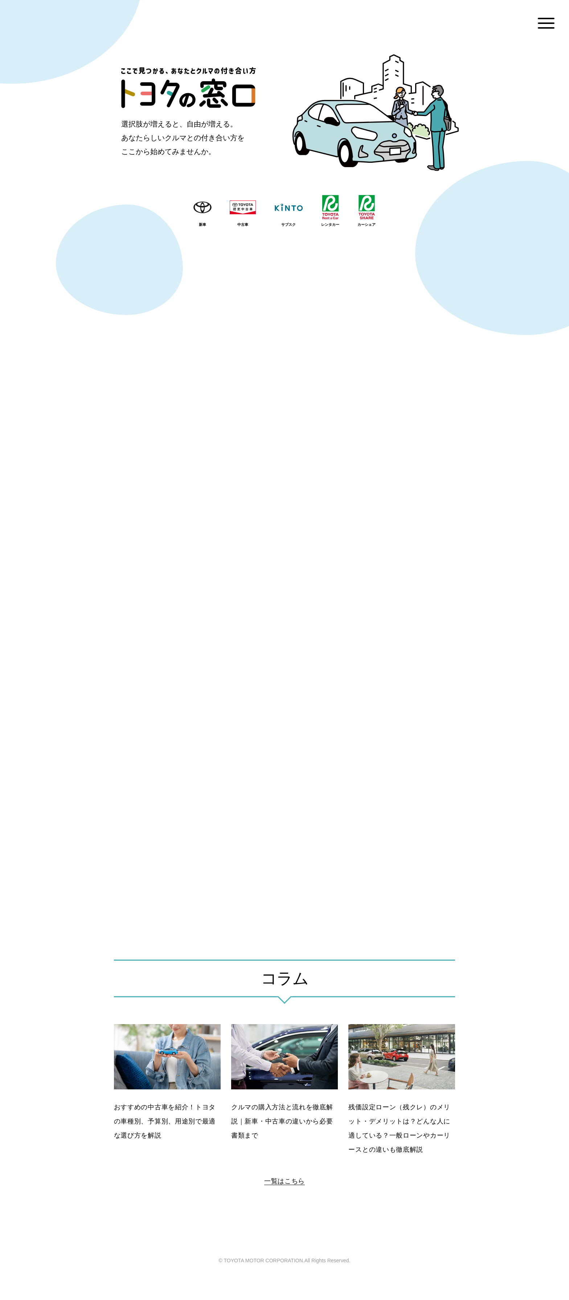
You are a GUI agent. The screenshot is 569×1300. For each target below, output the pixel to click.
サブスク (288, 225)
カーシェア (366, 225)
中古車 (242, 225)
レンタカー (330, 225)
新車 (202, 225)
